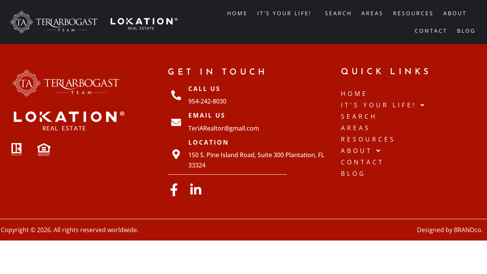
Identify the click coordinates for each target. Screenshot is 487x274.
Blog (466, 30)
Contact (431, 30)
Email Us (207, 115)
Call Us (204, 88)
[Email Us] (176, 122)
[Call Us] (176, 95)
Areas (372, 13)
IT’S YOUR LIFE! (286, 13)
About (457, 13)
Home (237, 13)
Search (338, 13)
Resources (413, 13)
